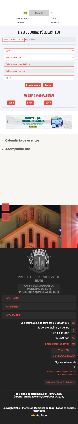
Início (6, 39)
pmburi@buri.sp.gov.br (57, 344)
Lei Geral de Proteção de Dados (60, 382)
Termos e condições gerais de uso (61, 371)
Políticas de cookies (67, 375)
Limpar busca (33, 85)
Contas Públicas (17, 39)
